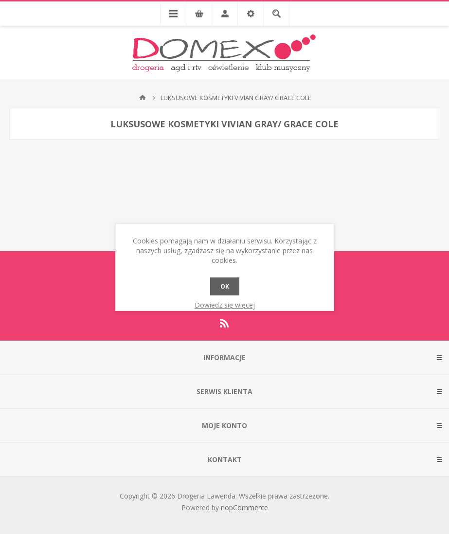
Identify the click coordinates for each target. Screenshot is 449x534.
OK (224, 286)
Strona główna (142, 97)
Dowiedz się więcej (225, 305)
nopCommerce (244, 507)
